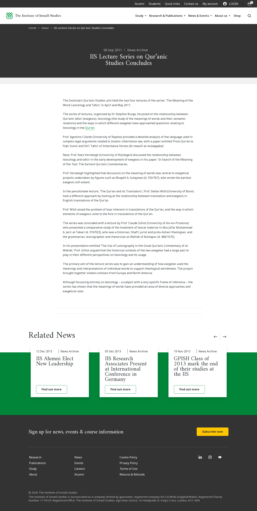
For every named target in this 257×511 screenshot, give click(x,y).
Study (139, 16)
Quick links (172, 4)
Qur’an (89, 128)
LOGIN (230, 4)
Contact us (191, 4)
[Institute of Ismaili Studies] (33, 15)
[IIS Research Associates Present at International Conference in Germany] (129, 371)
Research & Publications (166, 16)
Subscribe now (212, 432)
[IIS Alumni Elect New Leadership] (60, 371)
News (45, 28)
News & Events (198, 16)
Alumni (139, 4)
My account (210, 4)
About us (221, 16)
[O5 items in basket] (249, 3)
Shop (237, 16)
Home (32, 28)
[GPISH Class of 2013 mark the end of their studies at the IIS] (197, 371)
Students (155, 4)
